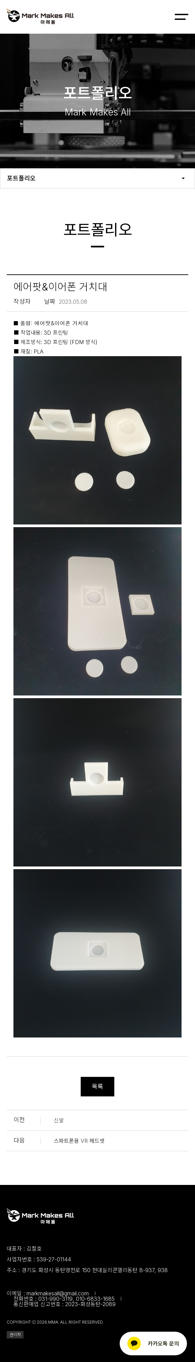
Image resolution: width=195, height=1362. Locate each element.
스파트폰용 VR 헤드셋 (79, 1140)
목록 (97, 1086)
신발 (59, 1120)
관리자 (15, 1334)
